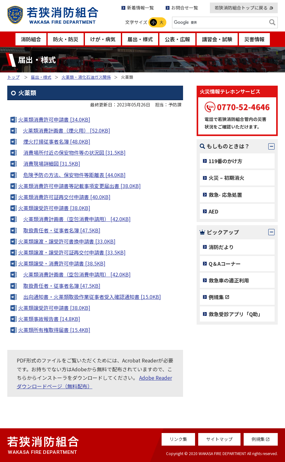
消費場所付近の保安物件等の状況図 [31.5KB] (74, 152)
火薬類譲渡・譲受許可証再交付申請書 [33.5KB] (72, 252)
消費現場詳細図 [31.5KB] (51, 163)
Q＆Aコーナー (225, 263)
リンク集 (178, 439)
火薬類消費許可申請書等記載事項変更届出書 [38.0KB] (79, 186)
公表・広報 (177, 39)
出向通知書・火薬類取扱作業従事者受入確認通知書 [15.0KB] (92, 296)
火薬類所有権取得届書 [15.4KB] (54, 330)
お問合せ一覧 (184, 7)
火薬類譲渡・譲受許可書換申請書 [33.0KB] (67, 241)
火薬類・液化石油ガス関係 (86, 77)
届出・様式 (140, 39)
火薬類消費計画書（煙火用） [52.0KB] (66, 130)
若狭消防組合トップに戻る (241, 7)
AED (213, 211)
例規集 (216, 297)
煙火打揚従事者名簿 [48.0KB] (56, 141)
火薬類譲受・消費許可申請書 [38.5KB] (61, 263)
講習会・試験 (217, 39)
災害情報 (254, 39)
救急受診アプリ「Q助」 (236, 314)
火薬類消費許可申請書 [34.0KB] (54, 119)
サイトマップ (219, 439)
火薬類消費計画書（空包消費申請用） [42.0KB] (77, 219)
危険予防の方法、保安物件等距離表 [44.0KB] (74, 175)
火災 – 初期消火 (226, 177)
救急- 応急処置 (225, 194)
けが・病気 (103, 39)
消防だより (221, 247)
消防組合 (31, 39)
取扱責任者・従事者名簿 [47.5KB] (61, 230)
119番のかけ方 (225, 161)
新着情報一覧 (140, 7)
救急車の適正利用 (229, 280)
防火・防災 (65, 39)
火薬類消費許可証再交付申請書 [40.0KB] (64, 197)
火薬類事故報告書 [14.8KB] (49, 318)
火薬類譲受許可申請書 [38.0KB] (54, 208)
